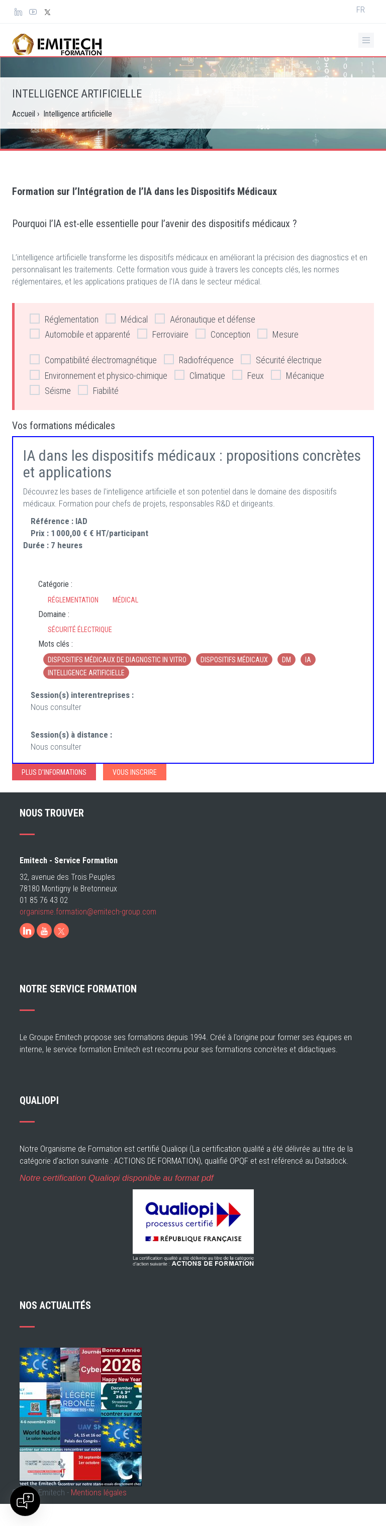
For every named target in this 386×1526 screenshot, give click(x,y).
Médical (127, 319)
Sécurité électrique (281, 359)
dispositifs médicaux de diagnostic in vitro (117, 660)
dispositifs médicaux (234, 660)
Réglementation (64, 319)
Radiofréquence (199, 359)
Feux (248, 375)
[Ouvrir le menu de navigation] (366, 40)
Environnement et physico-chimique (98, 375)
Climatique (199, 375)
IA (308, 660)
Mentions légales (99, 1492)
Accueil (23, 114)
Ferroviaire (162, 334)
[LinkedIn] (27, 930)
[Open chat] (25, 1501)
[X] (61, 930)
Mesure (278, 334)
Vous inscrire (135, 772)
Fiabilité (98, 390)
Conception (223, 334)
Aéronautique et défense (205, 319)
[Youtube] (44, 930)
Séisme (50, 390)
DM (286, 660)
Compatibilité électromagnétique (93, 359)
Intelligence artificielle (86, 673)
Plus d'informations (54, 772)
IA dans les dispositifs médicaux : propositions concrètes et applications (192, 464)
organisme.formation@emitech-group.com (88, 912)
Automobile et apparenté (80, 334)
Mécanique (297, 375)
